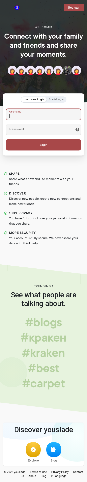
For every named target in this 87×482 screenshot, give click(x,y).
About (32, 476)
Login (43, 144)
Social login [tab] (56, 99)
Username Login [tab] (34, 99)
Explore (33, 452)
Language (58, 476)
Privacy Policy (60, 472)
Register (74, 7)
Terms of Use (38, 472)
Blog (53, 452)
